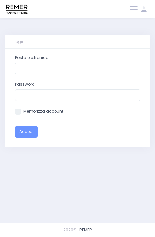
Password (25, 84)
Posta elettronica (32, 57)
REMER (85, 230)
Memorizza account (43, 111)
